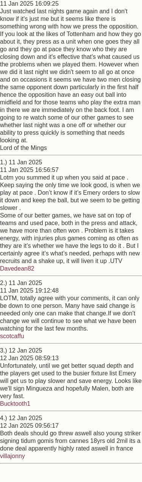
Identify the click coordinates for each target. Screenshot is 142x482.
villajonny (12, 456)
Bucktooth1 (15, 403)
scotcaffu (12, 336)
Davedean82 (17, 268)
